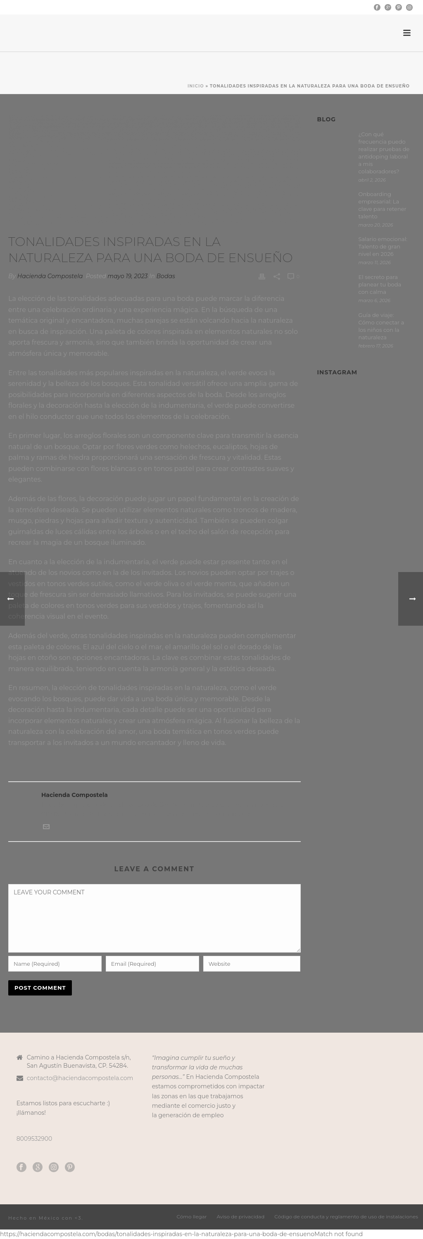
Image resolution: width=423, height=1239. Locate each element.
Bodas (166, 276)
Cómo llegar (192, 1218)
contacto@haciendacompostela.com (80, 1078)
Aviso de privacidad (241, 1218)
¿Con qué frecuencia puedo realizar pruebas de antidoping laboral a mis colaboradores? (384, 153)
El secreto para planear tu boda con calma (380, 284)
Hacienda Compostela (50, 276)
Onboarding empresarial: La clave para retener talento (382, 205)
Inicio (196, 86)
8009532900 (34, 1138)
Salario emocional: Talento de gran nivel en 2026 (383, 246)
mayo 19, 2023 (127, 276)
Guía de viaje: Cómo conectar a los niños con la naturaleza (381, 326)
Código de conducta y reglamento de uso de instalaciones (346, 1218)
